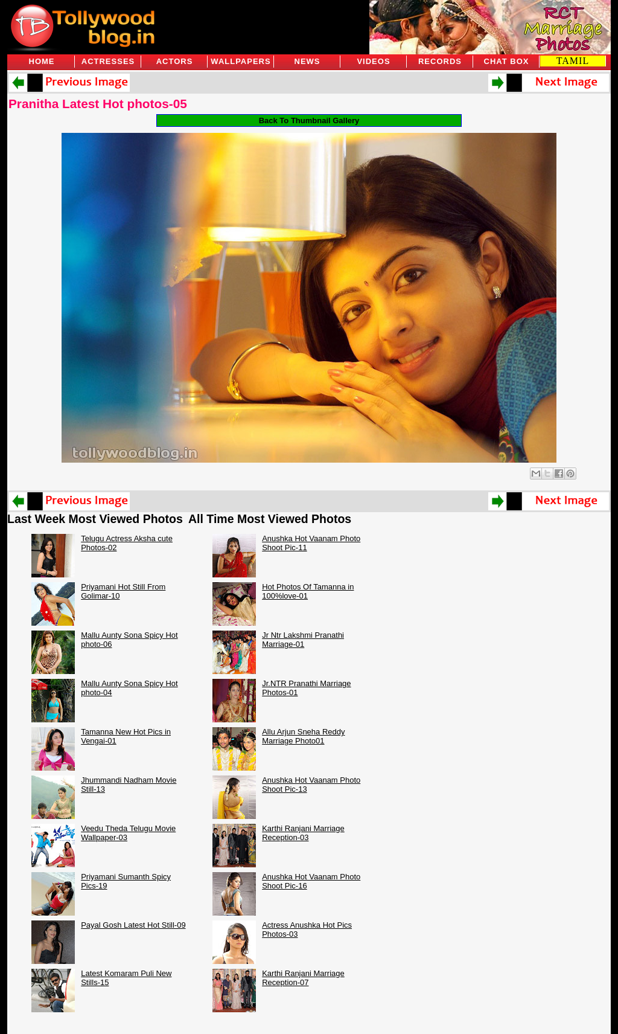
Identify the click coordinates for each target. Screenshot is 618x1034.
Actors (174, 61)
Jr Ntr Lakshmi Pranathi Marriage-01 (303, 640)
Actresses (108, 61)
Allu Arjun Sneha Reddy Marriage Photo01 (303, 736)
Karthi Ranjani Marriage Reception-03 (303, 833)
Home (42, 61)
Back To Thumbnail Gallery (309, 120)
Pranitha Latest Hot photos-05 (97, 104)
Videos (373, 61)
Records (440, 61)
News (307, 61)
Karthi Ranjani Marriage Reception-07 (303, 978)
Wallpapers (240, 61)
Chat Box (506, 61)
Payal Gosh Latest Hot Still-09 (133, 925)
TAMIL (572, 61)
